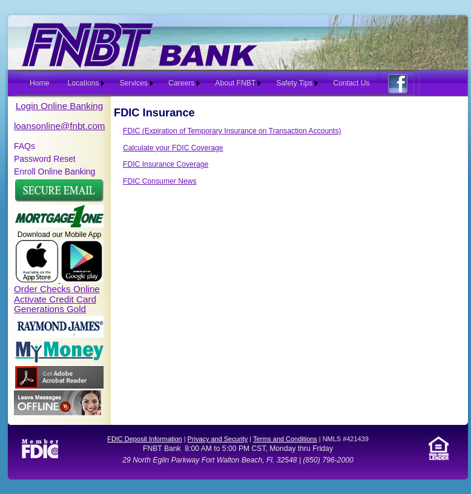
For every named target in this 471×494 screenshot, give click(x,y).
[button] (59, 199)
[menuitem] (36, 83)
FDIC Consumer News (160, 181)
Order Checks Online (57, 289)
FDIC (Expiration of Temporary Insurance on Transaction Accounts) (232, 131)
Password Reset (45, 159)
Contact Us (351, 83)
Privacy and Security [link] (218, 438)
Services (133, 83)
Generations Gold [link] (50, 309)
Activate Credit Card (55, 299)
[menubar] (216, 83)
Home (39, 83)
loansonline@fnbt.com (59, 126)
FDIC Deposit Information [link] (144, 438)
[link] (59, 335)
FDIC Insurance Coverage (165, 164)
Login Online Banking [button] (59, 106)
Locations (83, 83)
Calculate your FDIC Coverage (173, 148)
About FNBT (235, 83)
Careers (181, 83)
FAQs (24, 146)
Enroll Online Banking (54, 171)
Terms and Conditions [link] (285, 438)
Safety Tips (294, 83)
